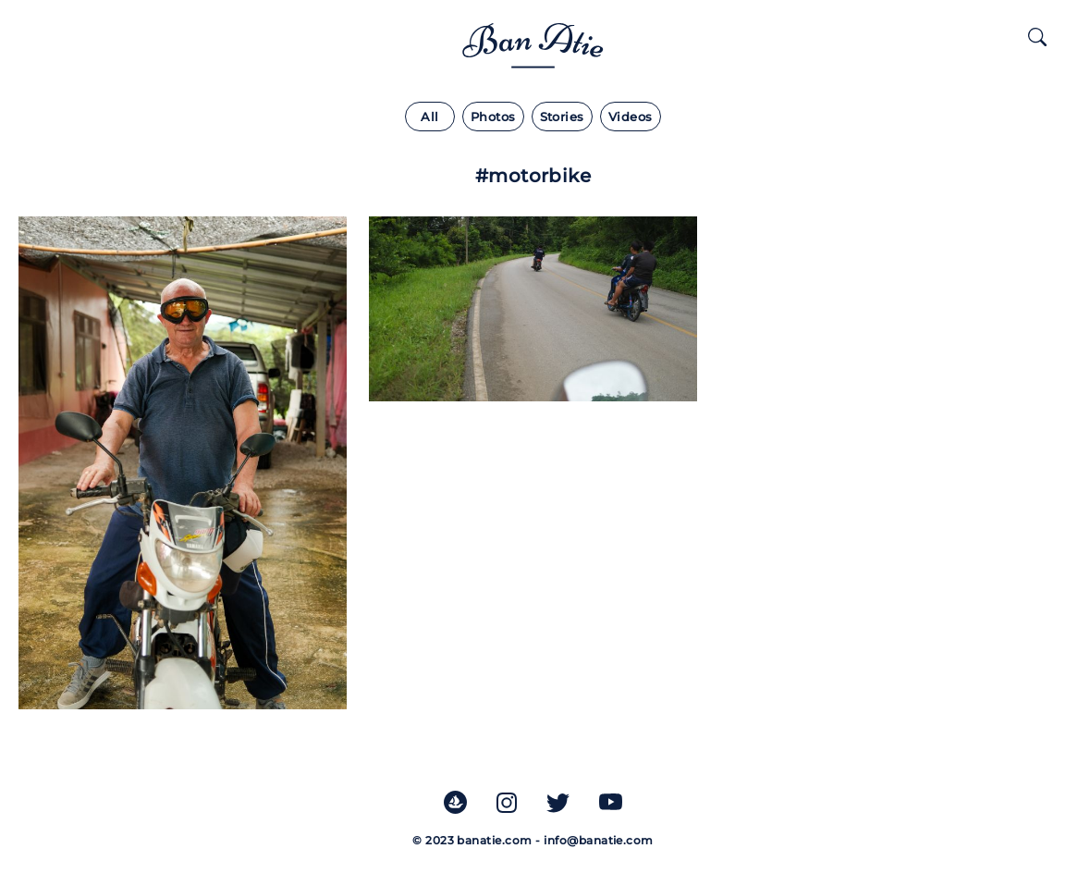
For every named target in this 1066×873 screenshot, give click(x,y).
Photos (493, 117)
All (429, 117)
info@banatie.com (599, 840)
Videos (630, 117)
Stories (562, 117)
